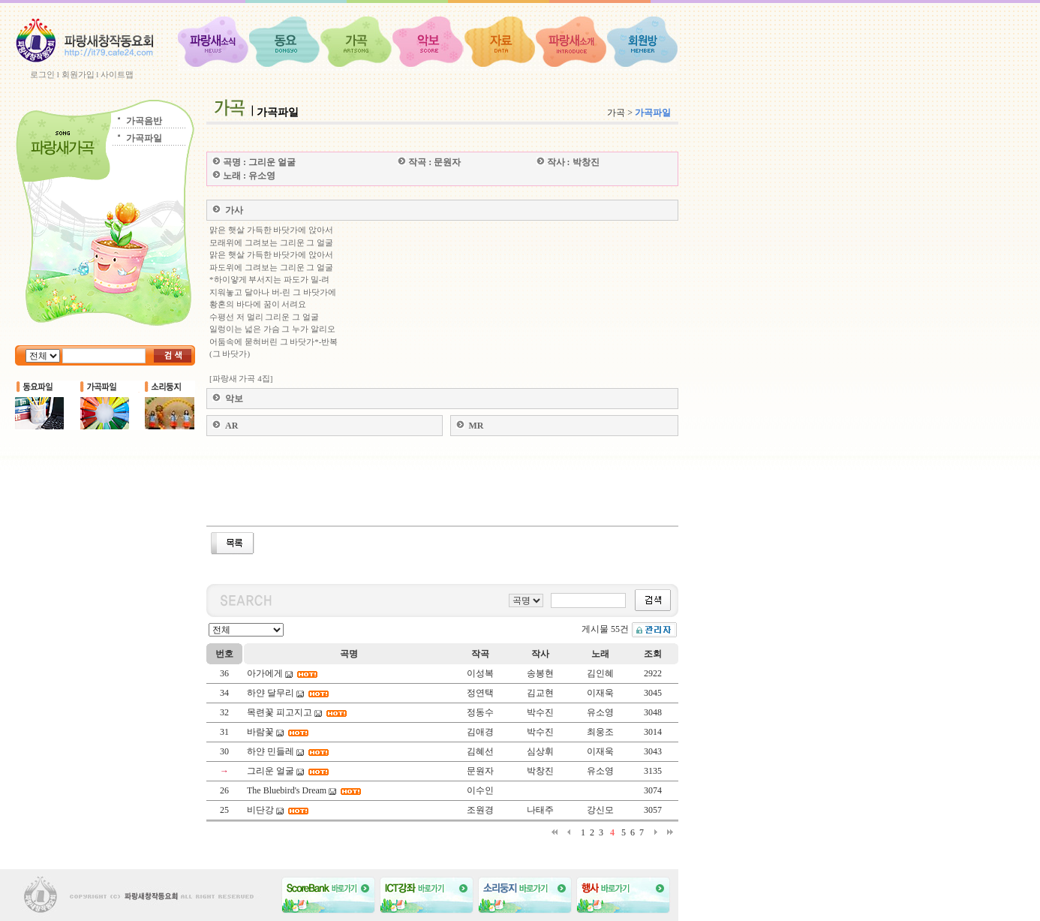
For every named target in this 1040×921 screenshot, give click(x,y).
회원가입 (78, 74)
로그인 (42, 74)
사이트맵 (117, 74)
